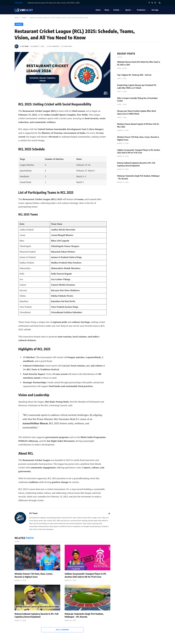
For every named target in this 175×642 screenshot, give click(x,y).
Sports (128, 10)
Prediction (141, 10)
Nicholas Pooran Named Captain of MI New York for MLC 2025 (138, 125)
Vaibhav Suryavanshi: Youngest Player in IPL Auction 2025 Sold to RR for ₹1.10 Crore (85, 575)
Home (98, 10)
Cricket (116, 10)
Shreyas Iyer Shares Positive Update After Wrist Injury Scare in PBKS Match (136, 112)
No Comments (53, 46)
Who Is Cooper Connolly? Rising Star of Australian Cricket (137, 99)
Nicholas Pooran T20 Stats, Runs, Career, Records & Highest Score (34, 575)
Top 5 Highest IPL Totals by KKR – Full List (134, 75)
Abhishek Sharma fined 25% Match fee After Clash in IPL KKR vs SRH (53, 3)
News (107, 10)
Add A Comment (62, 630)
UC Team (25, 46)
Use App (155, 10)
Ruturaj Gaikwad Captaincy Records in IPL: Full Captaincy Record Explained (36, 615)
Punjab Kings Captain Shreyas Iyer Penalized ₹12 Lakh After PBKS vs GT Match (136, 86)
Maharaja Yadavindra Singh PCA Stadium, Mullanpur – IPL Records (84, 615)
